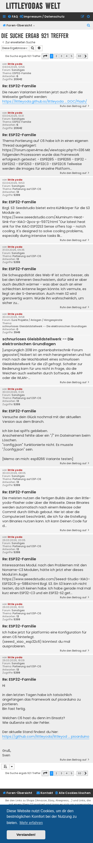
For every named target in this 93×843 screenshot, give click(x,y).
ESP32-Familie (21, 73)
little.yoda (15, 64)
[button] (45, 56)
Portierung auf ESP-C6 (26, 189)
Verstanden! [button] (25, 835)
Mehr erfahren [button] (31, 823)
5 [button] (71, 56)
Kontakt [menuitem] (44, 793)
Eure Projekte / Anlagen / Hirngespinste (37, 320)
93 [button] (79, 56)
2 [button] (56, 56)
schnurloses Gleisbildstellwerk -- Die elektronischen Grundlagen (44, 326)
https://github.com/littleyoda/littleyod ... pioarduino (45, 736)
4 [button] (66, 56)
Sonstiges (18, 70)
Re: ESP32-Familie (19, 86)
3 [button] (61, 56)
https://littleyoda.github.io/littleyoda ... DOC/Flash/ (44, 101)
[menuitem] (13, 17)
